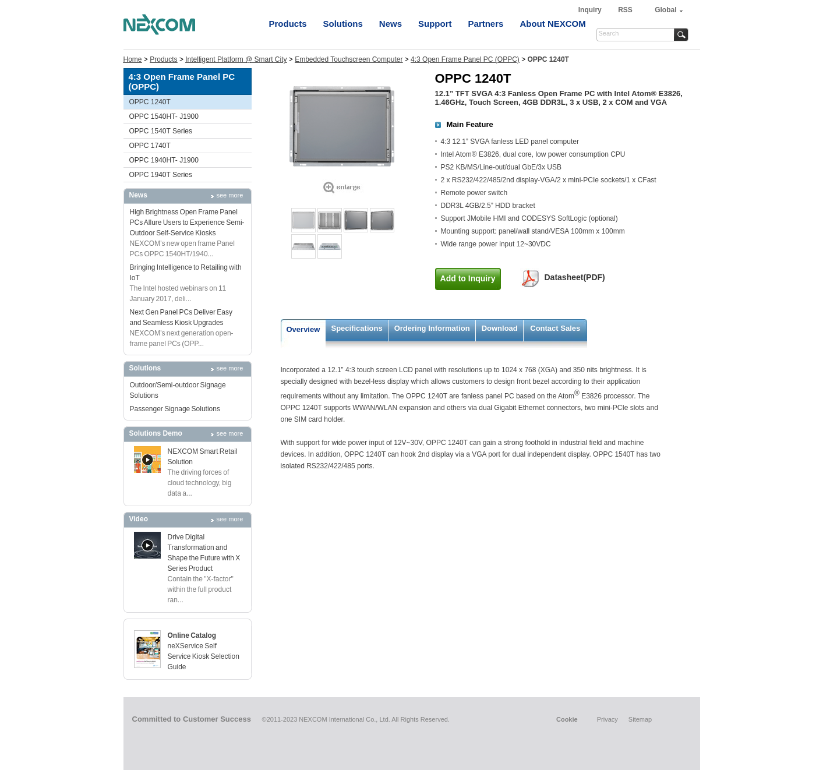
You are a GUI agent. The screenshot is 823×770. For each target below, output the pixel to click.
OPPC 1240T (150, 102)
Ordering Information (432, 328)
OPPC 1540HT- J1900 (164, 116)
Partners (486, 24)
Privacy (607, 719)
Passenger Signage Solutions (175, 409)
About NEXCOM (552, 24)
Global (665, 10)
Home (132, 59)
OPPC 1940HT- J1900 (164, 160)
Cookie (567, 719)
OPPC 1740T (150, 146)
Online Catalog (192, 635)
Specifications (357, 328)
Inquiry (590, 10)
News (390, 24)
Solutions (343, 24)
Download (500, 328)
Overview (303, 329)
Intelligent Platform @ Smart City (236, 59)
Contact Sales (555, 328)
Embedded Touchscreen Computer (348, 59)
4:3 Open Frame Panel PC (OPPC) (465, 59)
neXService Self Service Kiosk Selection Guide (203, 656)
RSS (625, 10)
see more (230, 195)
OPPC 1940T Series (161, 175)
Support (435, 24)
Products (288, 24)
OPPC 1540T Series (161, 131)
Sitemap (640, 719)
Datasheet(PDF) (575, 277)
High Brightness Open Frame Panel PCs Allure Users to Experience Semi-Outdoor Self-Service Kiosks (187, 222)
